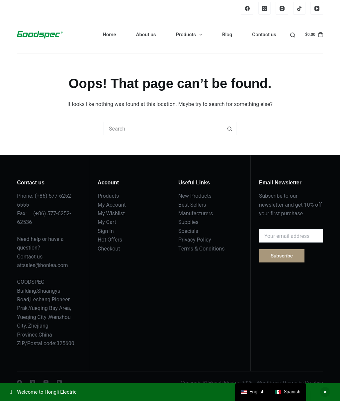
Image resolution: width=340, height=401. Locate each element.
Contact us (264, 35)
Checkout (109, 249)
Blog (227, 35)
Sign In (106, 231)
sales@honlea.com (45, 265)
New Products (195, 196)
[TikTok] (299, 8)
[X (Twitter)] (264, 8)
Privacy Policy (194, 240)
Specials (188, 231)
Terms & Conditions (201, 249)
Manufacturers (195, 213)
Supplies (188, 222)
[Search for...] (163, 128)
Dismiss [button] (325, 392)
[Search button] (229, 128)
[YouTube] (316, 8)
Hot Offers (110, 240)
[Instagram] (282, 8)
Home (109, 35)
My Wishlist (111, 213)
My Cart (107, 222)
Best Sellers (192, 205)
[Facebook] (247, 8)
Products (190, 35)
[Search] (292, 35)
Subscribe (282, 256)
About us (146, 35)
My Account (112, 205)
